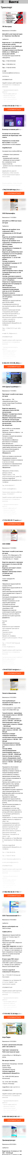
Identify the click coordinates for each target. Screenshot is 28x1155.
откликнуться (14, 109)
